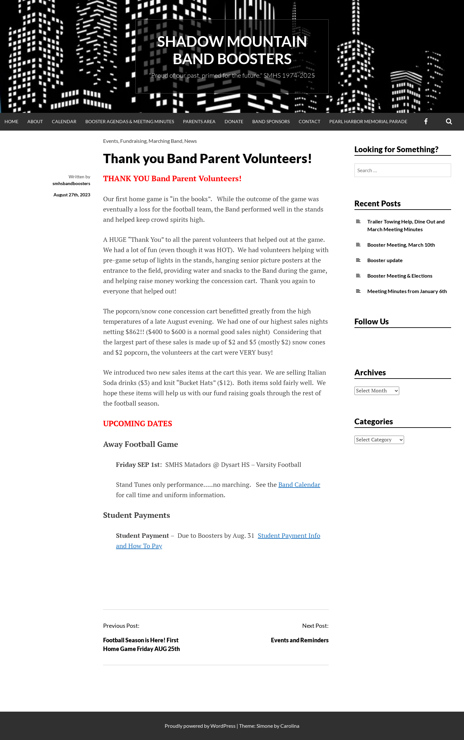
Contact (309, 121)
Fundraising (133, 141)
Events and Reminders (300, 640)
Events (110, 141)
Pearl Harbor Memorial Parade (368, 121)
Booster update (385, 260)
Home (11, 121)
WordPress (223, 726)
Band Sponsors (271, 121)
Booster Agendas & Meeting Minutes (129, 121)
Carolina (289, 726)
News (190, 141)
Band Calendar (299, 484)
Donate (234, 121)
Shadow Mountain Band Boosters (232, 50)
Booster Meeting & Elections (399, 275)
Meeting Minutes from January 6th (407, 291)
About (35, 121)
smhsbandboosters (71, 183)
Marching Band (165, 141)
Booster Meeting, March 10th (401, 245)
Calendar (64, 121)
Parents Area (199, 121)
